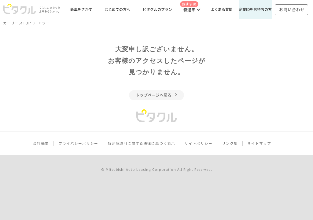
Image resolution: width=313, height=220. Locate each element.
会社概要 (41, 143)
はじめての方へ (117, 9)
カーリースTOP (17, 23)
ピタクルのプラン (157, 9)
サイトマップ (259, 143)
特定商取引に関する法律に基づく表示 (141, 143)
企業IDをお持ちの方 (255, 9)
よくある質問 (222, 9)
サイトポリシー (198, 143)
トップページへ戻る (157, 95)
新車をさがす (81, 9)
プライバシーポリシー (78, 143)
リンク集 (230, 143)
